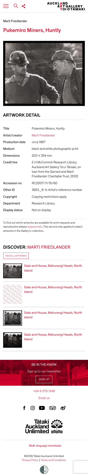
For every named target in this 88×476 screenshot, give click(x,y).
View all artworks (16, 255)
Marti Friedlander (15, 21)
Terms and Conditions (53, 460)
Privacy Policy (30, 460)
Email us (44, 398)
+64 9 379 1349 (44, 391)
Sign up (44, 379)
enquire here (34, 227)
